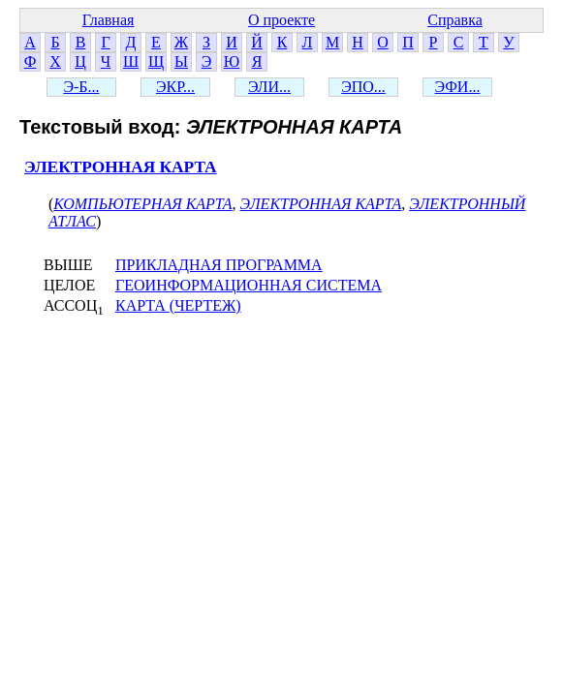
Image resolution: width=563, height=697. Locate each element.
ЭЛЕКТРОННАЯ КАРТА (120, 167)
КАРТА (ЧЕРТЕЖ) (178, 305)
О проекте (281, 20)
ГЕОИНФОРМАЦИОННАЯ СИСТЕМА (248, 285)
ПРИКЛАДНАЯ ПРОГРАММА (219, 265)
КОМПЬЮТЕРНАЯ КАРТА (142, 204)
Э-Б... (81, 86)
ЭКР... (175, 86)
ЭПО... (363, 86)
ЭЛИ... (269, 86)
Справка (455, 20)
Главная (108, 20)
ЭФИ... (458, 86)
